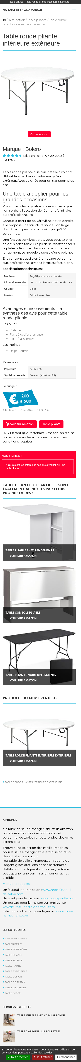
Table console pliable (22, 613)
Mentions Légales (16, 884)
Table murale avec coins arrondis (41, 1015)
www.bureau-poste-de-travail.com (29, 907)
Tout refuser (42, 1057)
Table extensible (16, 971)
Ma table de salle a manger (22, 9)
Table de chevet (15, 987)
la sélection (16, 20)
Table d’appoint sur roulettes (38, 1031)
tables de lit (13, 944)
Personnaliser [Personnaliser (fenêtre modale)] (66, 1057)
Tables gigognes (16, 938)
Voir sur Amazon (39, 134)
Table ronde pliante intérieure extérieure (38, 755)
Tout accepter (18, 1057)
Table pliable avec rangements (29, 550)
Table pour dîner (16, 949)
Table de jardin (15, 982)
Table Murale (14, 960)
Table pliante (37, 20)
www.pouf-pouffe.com (58, 898)
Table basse (13, 993)
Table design (13, 976)
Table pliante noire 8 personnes (30, 675)
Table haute (13, 966)
